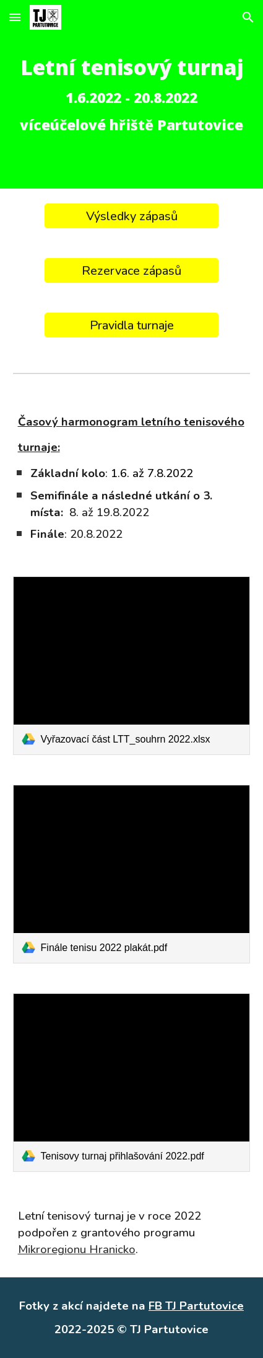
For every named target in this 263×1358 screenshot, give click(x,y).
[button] (15, 17)
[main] (132, 94)
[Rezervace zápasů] (131, 271)
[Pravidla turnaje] (131, 325)
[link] (132, 665)
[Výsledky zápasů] (131, 216)
